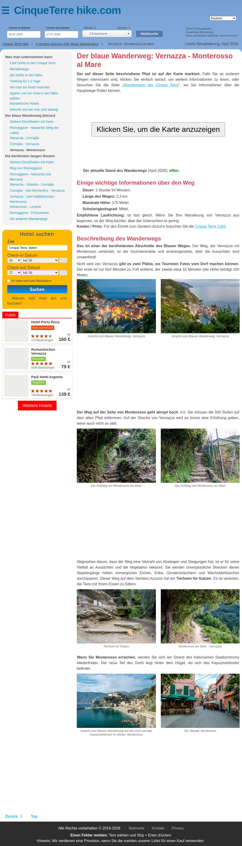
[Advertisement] (158, 375)
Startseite (137, 828)
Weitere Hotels (37, 405)
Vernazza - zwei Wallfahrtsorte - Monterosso (33, 199)
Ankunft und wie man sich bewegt (34, 109)
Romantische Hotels (24, 103)
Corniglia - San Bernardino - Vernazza (37, 190)
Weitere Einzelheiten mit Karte (32, 121)
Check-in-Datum (19, 28)
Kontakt (158, 828)
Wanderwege (19, 69)
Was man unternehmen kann (29, 57)
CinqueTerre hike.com (67, 10)
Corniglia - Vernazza (24, 144)
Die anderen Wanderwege (28, 219)
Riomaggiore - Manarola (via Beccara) (30, 176)
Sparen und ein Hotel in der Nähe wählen (34, 95)
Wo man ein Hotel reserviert (30, 87)
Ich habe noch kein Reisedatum (31, 281)
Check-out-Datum (58, 28)
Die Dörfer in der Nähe (26, 75)
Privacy (178, 828)
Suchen (37, 289)
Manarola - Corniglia (24, 138)
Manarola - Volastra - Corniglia (32, 184)
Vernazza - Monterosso (27, 150)
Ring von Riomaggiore (26, 168)
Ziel (10, 241)
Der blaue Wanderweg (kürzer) (30, 115)
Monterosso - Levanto (25, 207)
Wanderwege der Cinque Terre (150, 85)
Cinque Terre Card (210, 226)
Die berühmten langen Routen (30, 156)
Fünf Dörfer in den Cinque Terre (33, 63)
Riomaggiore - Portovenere (29, 213)
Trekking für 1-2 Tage (25, 81)
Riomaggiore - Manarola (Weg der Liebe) (34, 130)
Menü (8, 11)
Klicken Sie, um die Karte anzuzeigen (158, 129)
